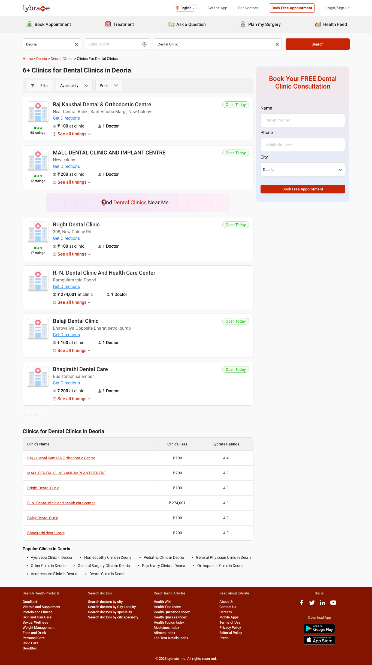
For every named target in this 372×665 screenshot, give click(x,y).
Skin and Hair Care (37, 617)
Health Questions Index (172, 612)
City (264, 157)
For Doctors (248, 8)
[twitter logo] (312, 605)
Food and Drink (34, 633)
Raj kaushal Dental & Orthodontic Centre (102, 104)
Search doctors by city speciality (113, 617)
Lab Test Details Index (171, 638)
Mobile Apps (229, 617)
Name (266, 108)
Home (28, 58)
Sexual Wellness (35, 622)
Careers (225, 612)
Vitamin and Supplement (41, 607)
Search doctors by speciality (110, 612)
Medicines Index (166, 627)
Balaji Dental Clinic (75, 321)
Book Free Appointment (291, 8)
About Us (226, 602)
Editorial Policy (230, 633)
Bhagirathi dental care (80, 369)
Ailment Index (164, 633)
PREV (31, 415)
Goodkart (30, 602)
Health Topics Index (169, 622)
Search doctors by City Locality (112, 607)
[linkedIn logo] (322, 605)
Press (224, 638)
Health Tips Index (167, 607)
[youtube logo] (333, 605)
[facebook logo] (301, 605)
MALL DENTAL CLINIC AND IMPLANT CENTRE (109, 152)
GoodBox (30, 648)
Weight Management (39, 627)
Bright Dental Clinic (76, 224)
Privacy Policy (230, 627)
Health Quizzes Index (170, 617)
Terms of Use (229, 622)
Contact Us (227, 607)
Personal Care (34, 638)
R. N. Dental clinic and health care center (104, 272)
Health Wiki (162, 602)
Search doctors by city (105, 602)
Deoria (41, 58)
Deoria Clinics (62, 58)
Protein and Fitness (38, 612)
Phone (267, 132)
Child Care (30, 643)
